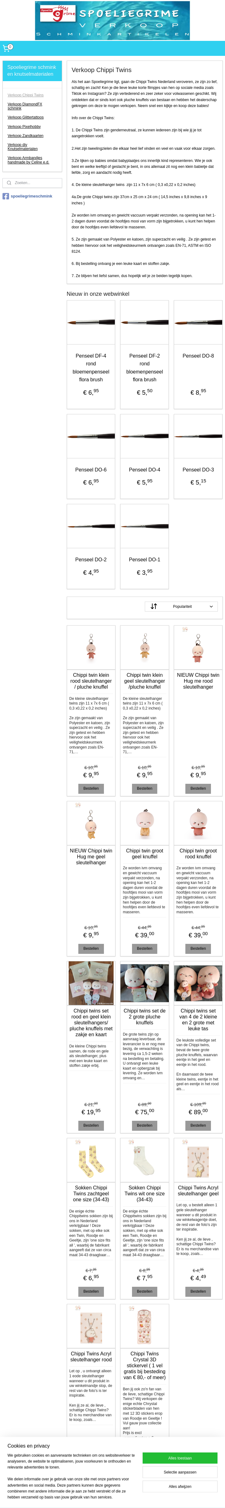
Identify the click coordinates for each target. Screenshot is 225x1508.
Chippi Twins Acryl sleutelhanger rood (91, 1356)
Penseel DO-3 (198, 469)
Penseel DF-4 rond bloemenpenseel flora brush (91, 368)
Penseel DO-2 (91, 560)
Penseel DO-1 (144, 560)
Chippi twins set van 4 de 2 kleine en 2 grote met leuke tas (198, 1020)
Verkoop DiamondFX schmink (25, 106)
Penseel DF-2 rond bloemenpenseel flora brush (144, 368)
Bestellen (91, 788)
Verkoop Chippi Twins (26, 95)
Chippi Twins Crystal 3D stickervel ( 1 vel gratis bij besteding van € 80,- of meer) (145, 1365)
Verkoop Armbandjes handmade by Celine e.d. (28, 160)
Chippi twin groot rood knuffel (198, 853)
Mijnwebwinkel (196, 1496)
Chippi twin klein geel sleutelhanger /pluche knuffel (144, 681)
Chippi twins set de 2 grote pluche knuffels (144, 1016)
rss (127, 1496)
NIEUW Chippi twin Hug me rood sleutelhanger (198, 681)
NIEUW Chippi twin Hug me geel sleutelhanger (91, 856)
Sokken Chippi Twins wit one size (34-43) (145, 1193)
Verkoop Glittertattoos (26, 117)
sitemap (116, 1496)
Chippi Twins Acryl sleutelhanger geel (198, 1190)
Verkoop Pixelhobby (24, 126)
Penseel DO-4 (144, 469)
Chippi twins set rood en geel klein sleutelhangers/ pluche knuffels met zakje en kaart (91, 1022)
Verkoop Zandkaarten (26, 136)
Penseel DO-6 (91, 469)
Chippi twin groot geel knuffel (144, 853)
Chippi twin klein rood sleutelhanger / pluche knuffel (91, 681)
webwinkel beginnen (147, 1496)
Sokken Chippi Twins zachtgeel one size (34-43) (91, 1193)
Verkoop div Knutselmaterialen (23, 147)
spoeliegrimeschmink (27, 196)
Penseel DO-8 (198, 356)
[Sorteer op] (181, 606)
